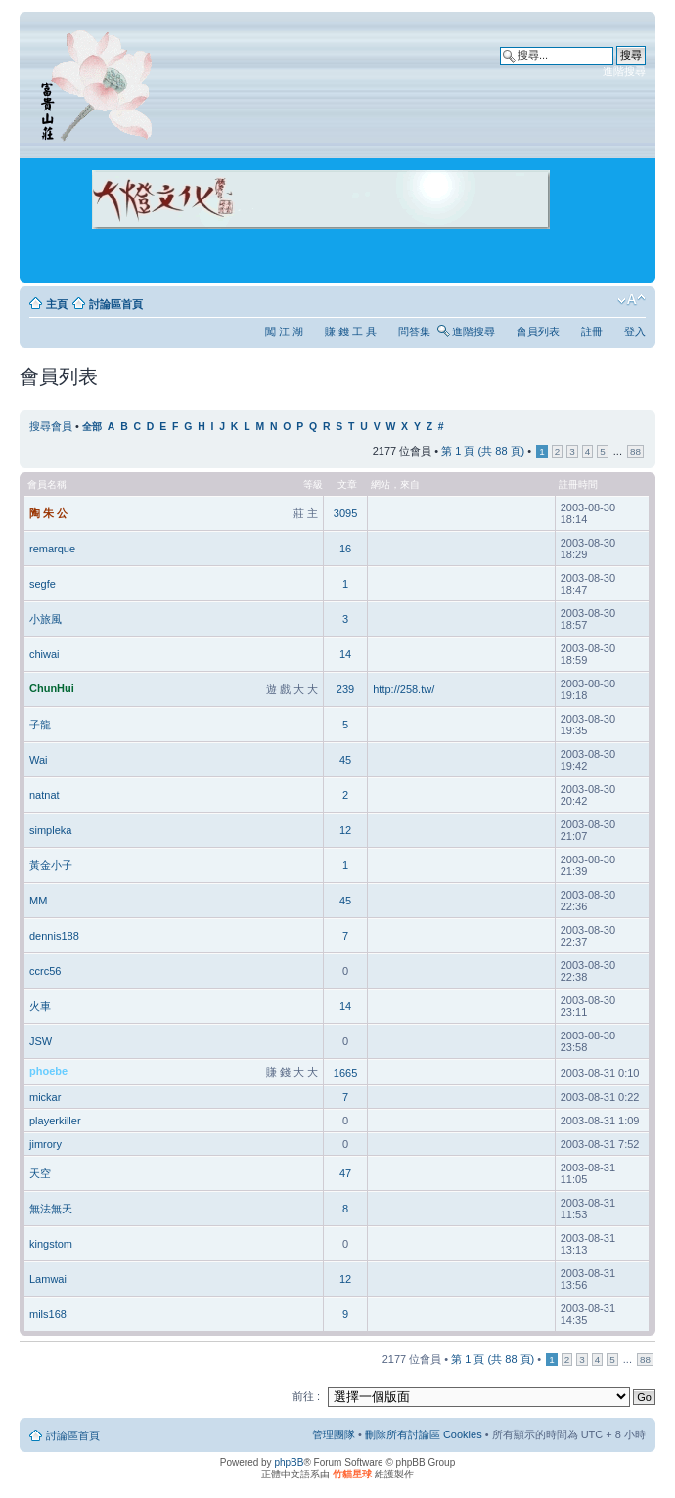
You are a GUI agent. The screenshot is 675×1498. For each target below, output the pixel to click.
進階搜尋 (624, 71)
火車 (40, 1006)
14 (345, 654)
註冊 (592, 331)
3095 (345, 513)
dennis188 (54, 936)
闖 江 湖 (284, 331)
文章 (347, 484)
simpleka (50, 830)
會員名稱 (47, 484)
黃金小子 (50, 865)
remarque (52, 548)
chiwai (44, 654)
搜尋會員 (50, 426)
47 (345, 1173)
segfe (42, 584)
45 (345, 760)
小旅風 (45, 619)
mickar (45, 1097)
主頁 (57, 304)
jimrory (45, 1144)
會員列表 (538, 331)
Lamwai (48, 1279)
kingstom (50, 1244)
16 (345, 548)
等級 (313, 484)
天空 (40, 1173)
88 (635, 451)
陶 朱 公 (48, 513)
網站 (380, 484)
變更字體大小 (631, 300)
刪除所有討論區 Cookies (423, 1434)
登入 (635, 331)
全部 (92, 426)
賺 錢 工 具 (351, 331)
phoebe (48, 1071)
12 (345, 830)
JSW (40, 1041)
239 (345, 689)
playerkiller (55, 1120)
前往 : (306, 1396)
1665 (345, 1073)
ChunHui (51, 688)
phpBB (288, 1462)
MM (38, 900)
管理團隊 (333, 1434)
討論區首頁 (116, 304)
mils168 (48, 1314)
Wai (38, 760)
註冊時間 (578, 484)
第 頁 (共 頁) (482, 451)
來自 (410, 484)
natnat (44, 795)
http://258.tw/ (403, 689)
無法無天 (50, 1208)
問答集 (414, 331)
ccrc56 (45, 971)
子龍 (40, 724)
